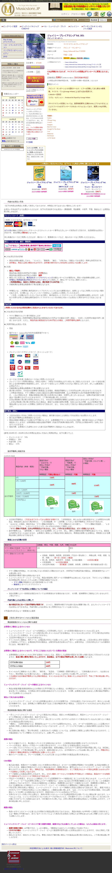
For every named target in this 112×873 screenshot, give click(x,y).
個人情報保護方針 (57, 848)
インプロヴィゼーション (12, 50)
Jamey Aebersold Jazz (71, 62)
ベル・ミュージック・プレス (54, 26)
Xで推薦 (29, 142)
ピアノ (6, 53)
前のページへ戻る (9, 844)
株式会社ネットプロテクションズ (40, 278)
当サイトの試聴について (13, 869)
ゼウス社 (7, 230)
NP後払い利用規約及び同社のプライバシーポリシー (29, 280)
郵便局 (16, 584)
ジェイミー (74, 26)
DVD (5, 57)
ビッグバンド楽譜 (10, 26)
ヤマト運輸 (18, 582)
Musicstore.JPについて (73, 848)
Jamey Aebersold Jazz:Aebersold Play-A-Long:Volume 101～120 (83, 67)
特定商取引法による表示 (39, 848)
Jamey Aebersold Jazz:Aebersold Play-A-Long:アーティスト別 (83, 64)
